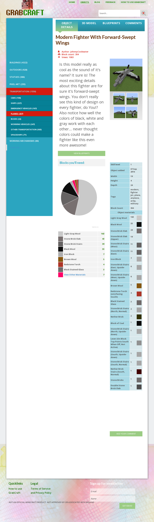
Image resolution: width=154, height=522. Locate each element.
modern (135, 189)
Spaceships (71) (18, 134)
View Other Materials (74, 274)
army (133, 200)
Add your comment (126, 433)
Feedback (111, 2)
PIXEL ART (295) (17, 84)
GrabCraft (14, 147)
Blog (97, 2)
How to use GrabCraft (133, 2)
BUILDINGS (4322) (18, 62)
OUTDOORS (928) (18, 69)
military (134, 203)
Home (72, 2)
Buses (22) (16, 119)
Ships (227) (16, 103)
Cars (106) (16, 97)
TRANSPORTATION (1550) (23, 91)
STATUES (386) (17, 77)
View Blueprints (82, 153)
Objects (84, 2)
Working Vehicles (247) (23, 124)
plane (137, 195)
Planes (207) (17, 113)
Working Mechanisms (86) (24, 140)
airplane (135, 198)
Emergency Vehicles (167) (24, 108)
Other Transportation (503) (26, 129)
